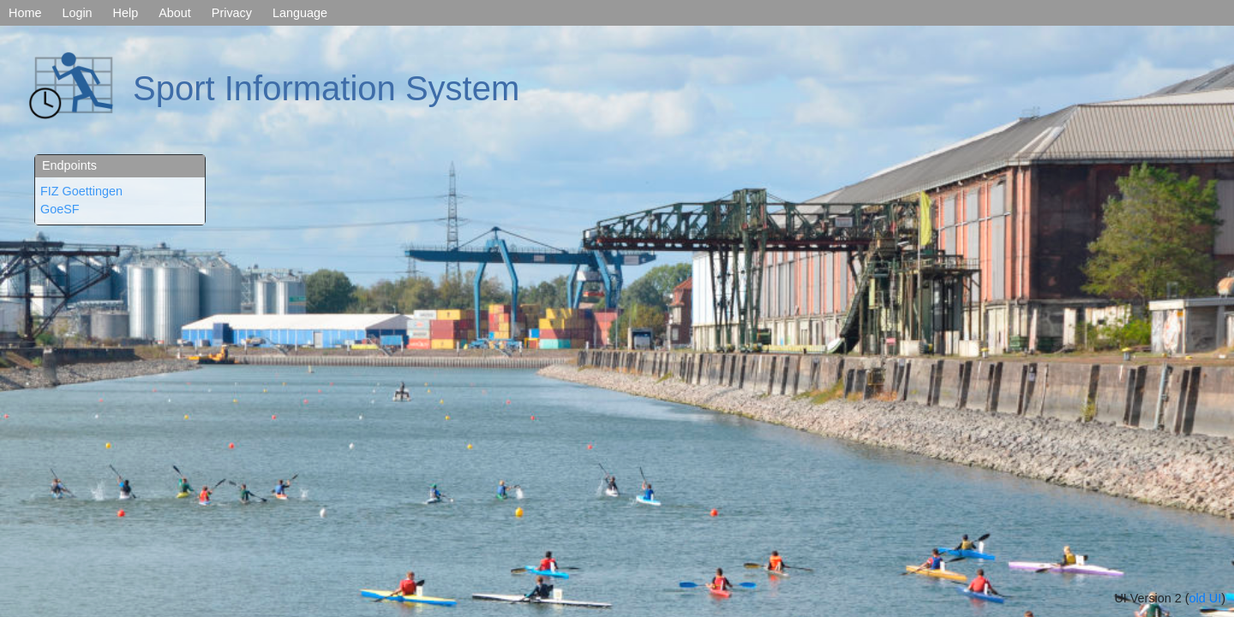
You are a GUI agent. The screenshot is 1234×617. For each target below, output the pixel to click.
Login (77, 13)
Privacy (232, 13)
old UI (1205, 598)
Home (25, 13)
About (175, 13)
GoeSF (60, 209)
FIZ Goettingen (81, 191)
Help (126, 13)
